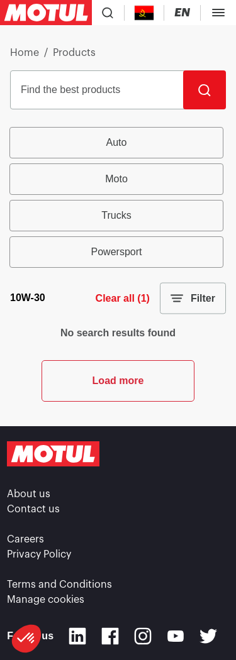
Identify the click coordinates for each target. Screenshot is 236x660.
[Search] (204, 89)
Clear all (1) (123, 298)
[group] (118, 197)
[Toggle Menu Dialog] (218, 12)
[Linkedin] (77, 636)
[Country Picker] (144, 13)
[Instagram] (143, 636)
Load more (118, 380)
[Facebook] (110, 636)
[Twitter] (208, 636)
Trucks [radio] (116, 215)
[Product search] (107, 12)
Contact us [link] (33, 509)
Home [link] (24, 53)
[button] (26, 639)
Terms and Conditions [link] (59, 585)
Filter (193, 298)
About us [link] (28, 494)
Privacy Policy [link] (39, 554)
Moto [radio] (116, 178)
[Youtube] (175, 636)
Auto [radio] (116, 142)
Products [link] (74, 53)
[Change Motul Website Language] (182, 12)
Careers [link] (25, 539)
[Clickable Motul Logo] (46, 12)
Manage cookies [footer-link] (45, 600)
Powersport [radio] (116, 251)
